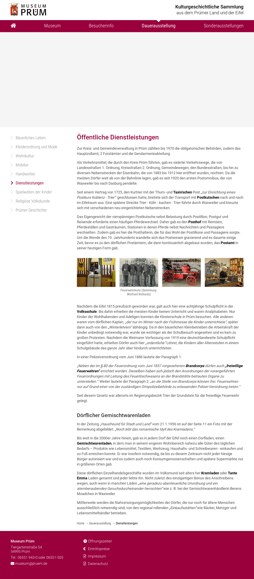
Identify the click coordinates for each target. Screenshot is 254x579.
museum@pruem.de (29, 563)
